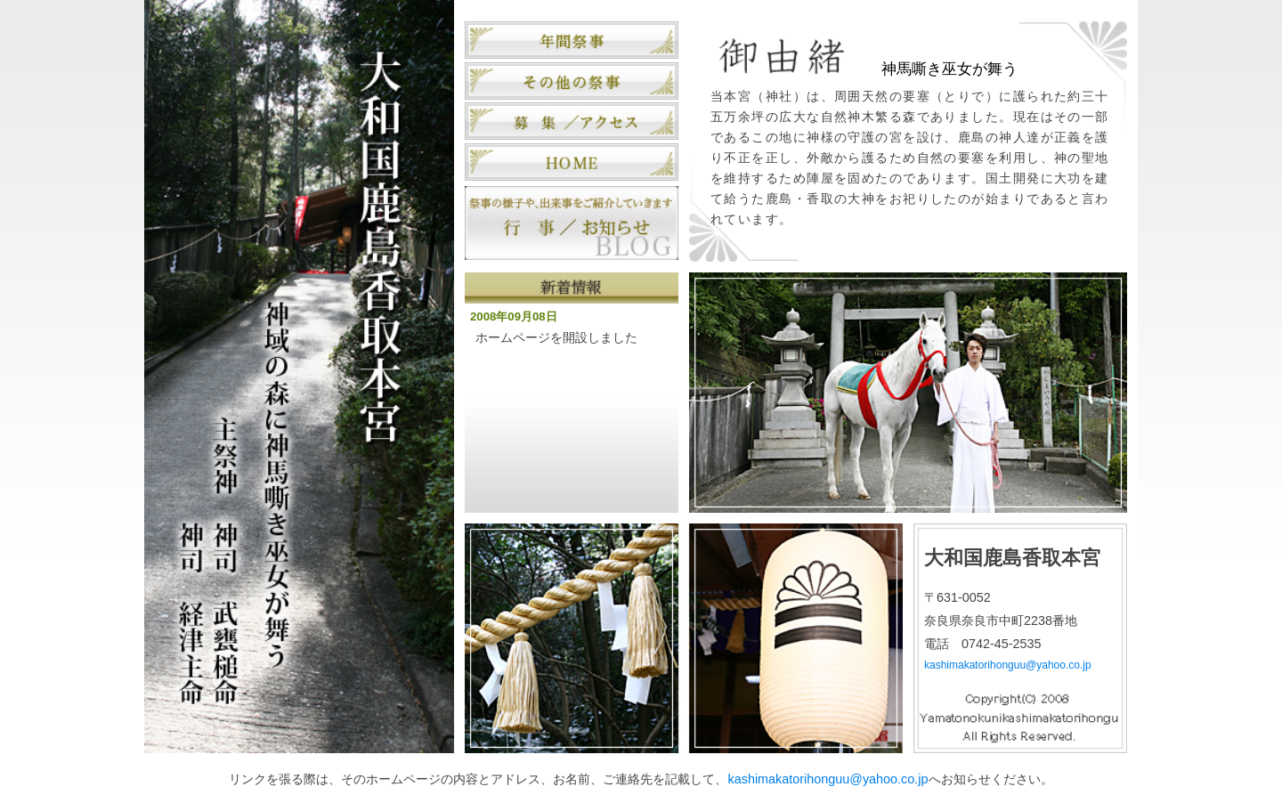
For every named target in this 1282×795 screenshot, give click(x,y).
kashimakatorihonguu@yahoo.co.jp (1007, 665)
